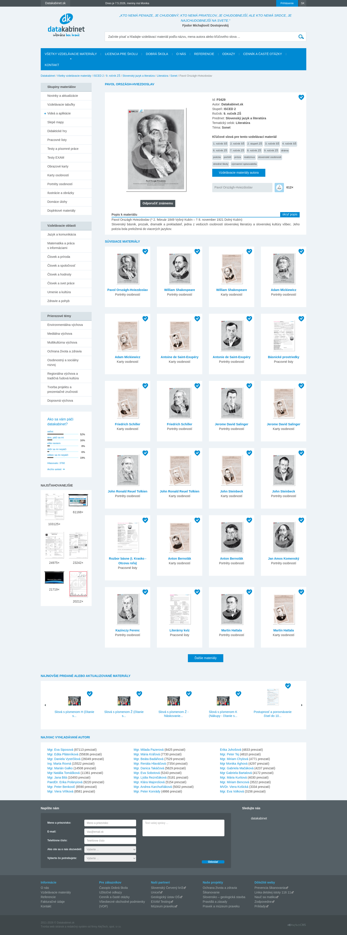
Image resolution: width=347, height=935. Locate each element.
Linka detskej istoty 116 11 (272, 892)
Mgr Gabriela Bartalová (236, 773)
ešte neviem (53, 443)
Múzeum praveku (163, 906)
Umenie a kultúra (59, 292)
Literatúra (162, 75)
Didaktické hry (57, 131)
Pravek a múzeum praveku (221, 906)
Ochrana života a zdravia (64, 351)
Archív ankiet (54, 469)
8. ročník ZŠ (254, 150)
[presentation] (176, 847)
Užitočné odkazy (110, 892)
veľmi (50, 431)
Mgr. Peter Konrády (147, 791)
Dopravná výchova (60, 400)
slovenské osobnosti (269, 157)
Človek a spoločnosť (61, 265)
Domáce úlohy (57, 201)
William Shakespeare (179, 290)
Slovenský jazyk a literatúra (139, 75)
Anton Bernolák (179, 558)
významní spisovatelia (244, 163)
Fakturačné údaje (53, 901)
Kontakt (52, 65)
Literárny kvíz (179, 630)
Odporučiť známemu (158, 203)
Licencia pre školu (121, 54)
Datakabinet (48, 75)
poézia (217, 157)
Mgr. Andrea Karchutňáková (153, 787)
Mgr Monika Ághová (234, 763)
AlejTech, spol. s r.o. (109, 926)
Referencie (204, 54)
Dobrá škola (157, 54)
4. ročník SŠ (289, 143)
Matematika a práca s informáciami (61, 245)
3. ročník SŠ (272, 143)
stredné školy (220, 163)
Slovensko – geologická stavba (224, 897)
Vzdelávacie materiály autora (239, 172)
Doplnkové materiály (61, 210)
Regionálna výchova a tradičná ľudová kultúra (63, 376)
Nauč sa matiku (265, 897)
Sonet (173, 75)
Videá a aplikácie (59, 113)
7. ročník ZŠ (237, 150)
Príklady (260, 906)
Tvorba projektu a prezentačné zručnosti (62, 389)
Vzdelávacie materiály (56, 892)
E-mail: (51, 831)
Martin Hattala (231, 630)
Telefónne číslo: (57, 840)
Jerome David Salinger (231, 424)
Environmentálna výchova (65, 325)
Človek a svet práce (61, 283)
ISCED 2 (98, 75)
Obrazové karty (57, 166)
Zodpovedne (263, 901)
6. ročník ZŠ (220, 150)
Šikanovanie (211, 892)
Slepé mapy (55, 122)
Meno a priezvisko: (59, 822)
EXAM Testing (160, 901)
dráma (284, 150)
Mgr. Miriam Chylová (234, 759)
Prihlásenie (287, 3)
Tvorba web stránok (52, 926)
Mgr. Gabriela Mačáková (237, 768)
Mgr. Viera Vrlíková (60, 791)
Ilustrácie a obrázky (60, 193)
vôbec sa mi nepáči (57, 455)
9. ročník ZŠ (113, 75)
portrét (227, 157)
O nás (181, 54)
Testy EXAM (55, 157)
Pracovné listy (57, 140)
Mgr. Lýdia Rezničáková (150, 777)
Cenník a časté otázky (262, 54)
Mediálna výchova (59, 333)
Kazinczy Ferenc (128, 630)
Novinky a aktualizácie (62, 95)
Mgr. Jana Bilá (57, 777)
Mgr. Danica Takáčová (149, 768)
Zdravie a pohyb (58, 301)
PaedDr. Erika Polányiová (65, 782)
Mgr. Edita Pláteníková (62, 754)
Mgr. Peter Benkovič (61, 787)
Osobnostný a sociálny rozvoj (63, 362)
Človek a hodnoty (59, 274)
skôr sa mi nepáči (56, 449)
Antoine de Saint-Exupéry (179, 357)
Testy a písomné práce (63, 148)
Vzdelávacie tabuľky (61, 104)
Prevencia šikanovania (269, 887)
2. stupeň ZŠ (254, 143)
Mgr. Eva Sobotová (147, 773)
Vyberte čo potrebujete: (62, 858)
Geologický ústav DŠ (165, 897)
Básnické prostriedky (283, 357)
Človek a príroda (58, 256)
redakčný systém (77, 926)
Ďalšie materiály (206, 658)
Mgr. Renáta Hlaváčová (150, 763)
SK (303, 3)
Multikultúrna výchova (62, 342)
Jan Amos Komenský (283, 558)
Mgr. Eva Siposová (60, 749)
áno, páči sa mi (55, 437)
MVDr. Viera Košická (234, 787)
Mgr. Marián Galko (60, 768)
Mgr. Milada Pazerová (149, 749)
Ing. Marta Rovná (59, 763)
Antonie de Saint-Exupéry (231, 357)
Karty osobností (58, 175)
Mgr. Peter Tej (229, 754)
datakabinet (259, 818)
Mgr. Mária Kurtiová (233, 777)
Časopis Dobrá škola (113, 887)
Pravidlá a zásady (215, 901)
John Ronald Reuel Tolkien (127, 491)
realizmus (249, 157)
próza (237, 157)
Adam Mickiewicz (283, 290)
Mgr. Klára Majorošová (149, 782)
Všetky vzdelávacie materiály (71, 54)
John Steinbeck (231, 491)
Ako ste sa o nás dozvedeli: (64, 849)
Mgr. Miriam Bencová (234, 782)
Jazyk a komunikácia (61, 234)
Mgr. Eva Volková (232, 791)
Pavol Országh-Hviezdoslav (233, 187)
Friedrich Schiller (127, 424)
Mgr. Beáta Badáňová (149, 759)
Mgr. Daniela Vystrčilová (64, 759)
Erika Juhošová (230, 749)
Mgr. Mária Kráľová (147, 754)
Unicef (155, 892)
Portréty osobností (60, 184)
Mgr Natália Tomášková (63, 773)
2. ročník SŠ (237, 143)
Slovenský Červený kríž (167, 887)
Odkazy (228, 54)
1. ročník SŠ (220, 143)
